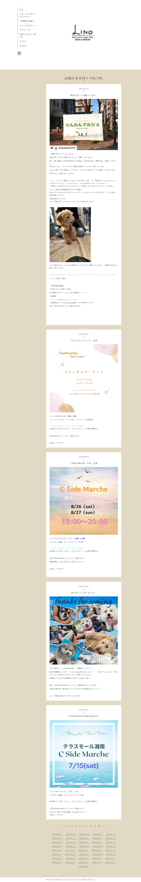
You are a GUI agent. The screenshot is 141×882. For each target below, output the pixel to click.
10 (99, 826)
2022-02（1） (111, 854)
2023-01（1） (111, 846)
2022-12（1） (57, 850)
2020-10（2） (84, 862)
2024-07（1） (84, 838)
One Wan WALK (57, 286)
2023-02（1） (98, 846)
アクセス (23, 41)
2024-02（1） (71, 842)
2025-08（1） (58, 834)
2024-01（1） (84, 842)
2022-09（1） (83, 850)
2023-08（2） (97, 842)
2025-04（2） (85, 834)
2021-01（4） (70, 862)
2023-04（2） (85, 846)
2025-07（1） (71, 834)
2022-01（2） (58, 858)
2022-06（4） (57, 854)
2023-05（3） (71, 846)
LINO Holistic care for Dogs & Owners (65, 879)
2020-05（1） (97, 862)
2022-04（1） (84, 854)
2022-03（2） (98, 854)
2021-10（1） (70, 858)
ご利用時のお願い (26, 21)
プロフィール (25, 30)
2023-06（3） (57, 846)
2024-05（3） (111, 838)
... (102, 826)
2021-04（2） (110, 858)
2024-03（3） (57, 842)
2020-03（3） (111, 862)
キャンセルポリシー (27, 25)
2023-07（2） (111, 842)
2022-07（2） (111, 850)
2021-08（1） (97, 858)
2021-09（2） (84, 858)
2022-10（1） (70, 850)
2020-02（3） (84, 866)
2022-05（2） (71, 854)
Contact (23, 45)
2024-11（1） (111, 834)
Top (21, 9)
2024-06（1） (97, 838)
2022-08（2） (97, 850)
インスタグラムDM (69, 302)
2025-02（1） (98, 834)
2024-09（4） (57, 838)
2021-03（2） (57, 862)
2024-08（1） (71, 838)
